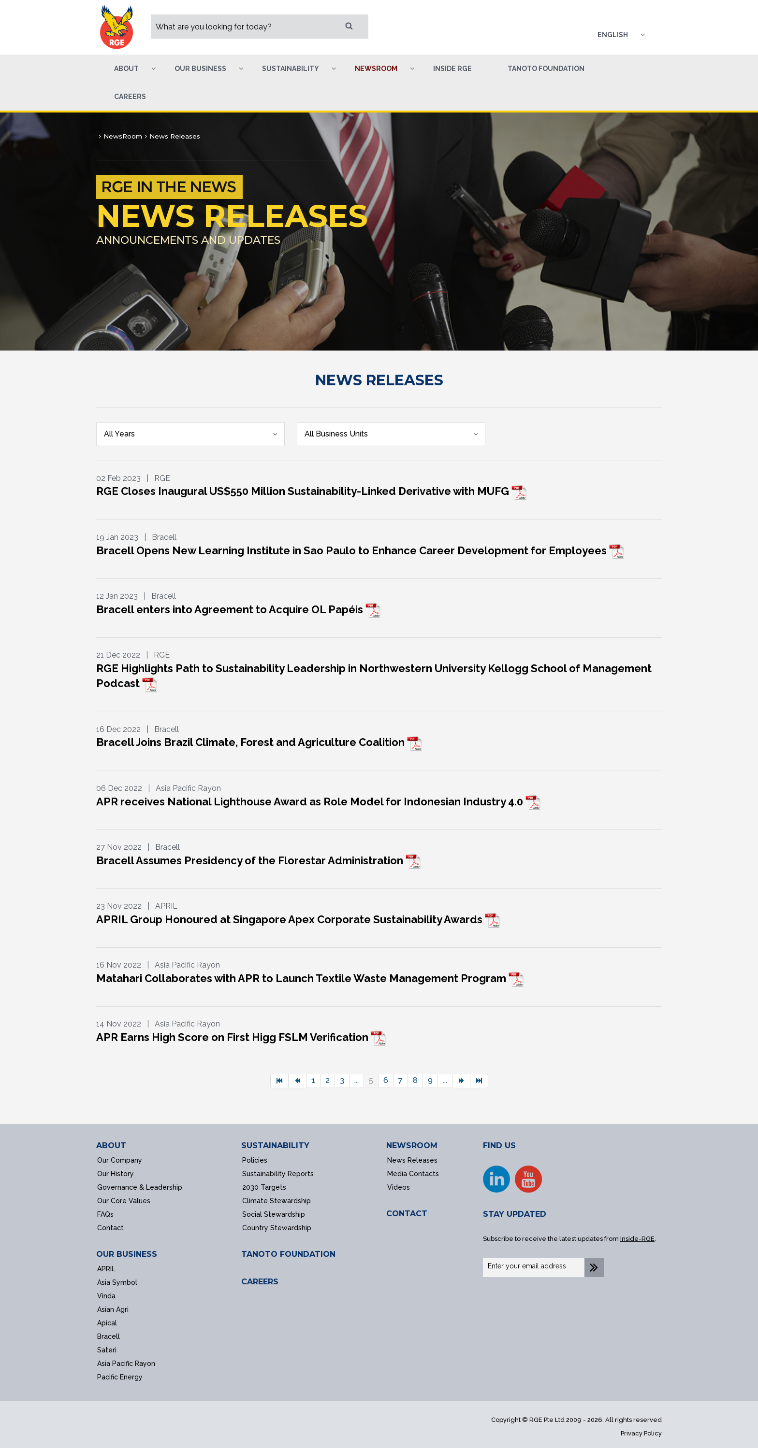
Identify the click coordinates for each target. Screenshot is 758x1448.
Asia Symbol (117, 1282)
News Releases (412, 1160)
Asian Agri (113, 1309)
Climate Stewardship (276, 1201)
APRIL (106, 1269)
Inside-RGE (637, 1238)
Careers (130, 96)
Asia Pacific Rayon (126, 1363)
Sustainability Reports (278, 1174)
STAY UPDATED (514, 1214)
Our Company (119, 1160)
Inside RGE (452, 68)
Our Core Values (123, 1201)
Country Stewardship (276, 1228)
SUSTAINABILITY (275, 1145)
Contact (110, 1228)
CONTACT (406, 1213)
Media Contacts (413, 1174)
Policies (254, 1160)
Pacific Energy (120, 1377)
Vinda (106, 1296)
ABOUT (111, 1145)
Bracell (108, 1336)
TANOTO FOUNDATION (288, 1254)
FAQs (105, 1214)
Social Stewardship (273, 1214)
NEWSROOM (411, 1145)
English (613, 35)
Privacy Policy (641, 1433)
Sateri (107, 1350)
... (356, 1080)
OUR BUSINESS (126, 1254)
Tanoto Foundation (546, 68)
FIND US (499, 1145)
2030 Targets (264, 1187)
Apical (107, 1323)
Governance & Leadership (139, 1187)
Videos (398, 1187)
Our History (115, 1174)
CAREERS (259, 1281)
